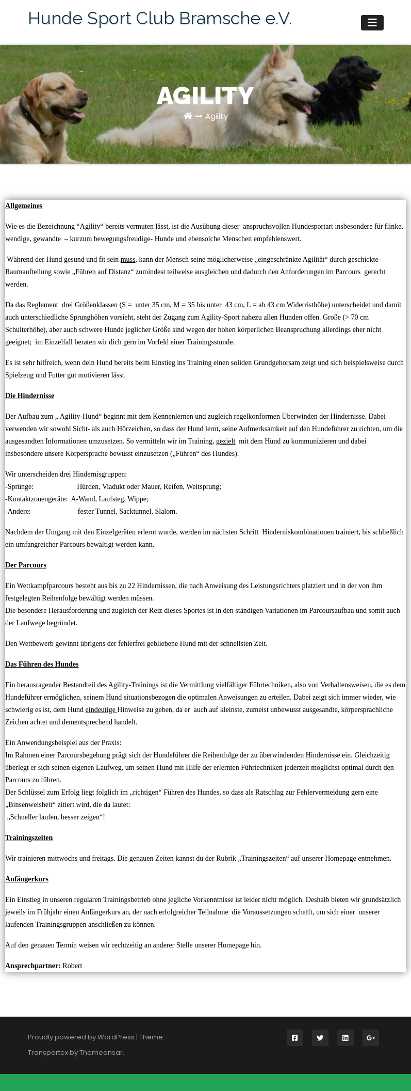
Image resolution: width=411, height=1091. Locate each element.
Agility (216, 115)
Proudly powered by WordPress (82, 1037)
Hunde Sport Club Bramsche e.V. (160, 18)
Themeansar (101, 1052)
